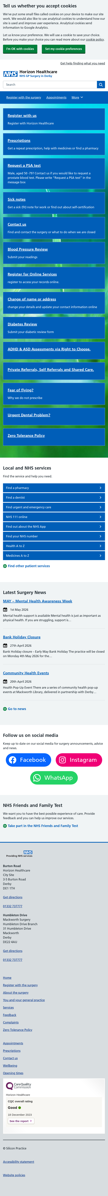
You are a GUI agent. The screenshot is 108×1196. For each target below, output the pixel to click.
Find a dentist (54, 497)
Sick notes (17, 199)
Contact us (17, 224)
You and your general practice (24, 1000)
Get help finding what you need (82, 63)
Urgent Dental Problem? (29, 415)
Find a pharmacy (54, 488)
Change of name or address (32, 299)
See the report (19, 1121)
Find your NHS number (54, 536)
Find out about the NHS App (54, 526)
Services (8, 1007)
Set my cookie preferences (63, 49)
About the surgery (15, 992)
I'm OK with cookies (20, 49)
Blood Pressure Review (28, 249)
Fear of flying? (20, 390)
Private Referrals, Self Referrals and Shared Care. (51, 369)
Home (7, 978)
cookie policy (95, 39)
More (77, 97)
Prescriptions (19, 140)
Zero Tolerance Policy (26, 435)
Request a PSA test (24, 165)
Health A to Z (54, 546)
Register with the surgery (23, 97)
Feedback (9, 1015)
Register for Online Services (32, 274)
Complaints (11, 1022)
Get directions (12, 897)
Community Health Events (26, 673)
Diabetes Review (22, 324)
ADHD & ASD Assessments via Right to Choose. (49, 349)
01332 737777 (12, 906)
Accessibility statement (18, 1162)
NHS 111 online (54, 517)
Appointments (56, 97)
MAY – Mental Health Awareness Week (37, 601)
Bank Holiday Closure (21, 637)
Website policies (14, 1175)
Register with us (22, 115)
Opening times (13, 1073)
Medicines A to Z (54, 555)
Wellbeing (10, 1065)
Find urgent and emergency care (54, 507)
